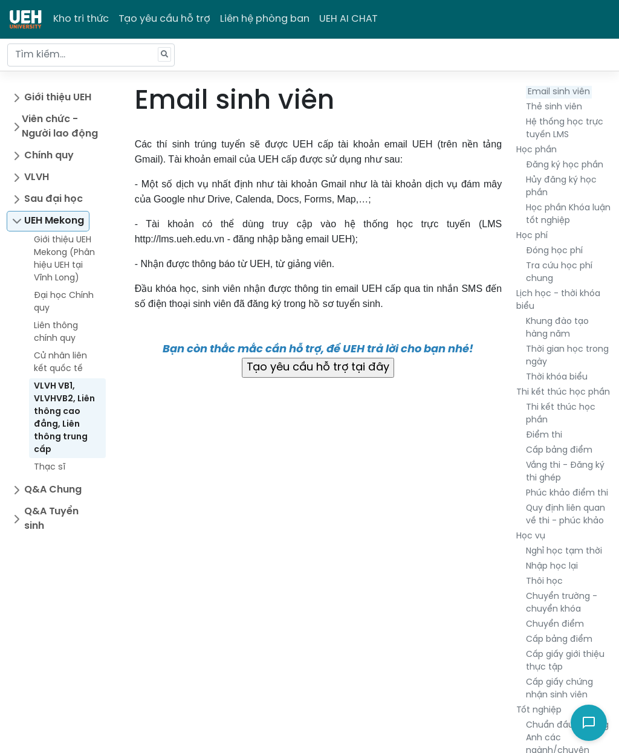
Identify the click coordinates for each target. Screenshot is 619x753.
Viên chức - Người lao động (60, 126)
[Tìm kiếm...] (91, 55)
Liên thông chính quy (56, 332)
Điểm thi (544, 435)
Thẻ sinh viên (554, 107)
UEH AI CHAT (348, 19)
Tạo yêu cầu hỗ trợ (164, 19)
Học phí (532, 236)
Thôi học (544, 581)
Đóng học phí (554, 251)
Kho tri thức (81, 19)
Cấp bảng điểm (559, 450)
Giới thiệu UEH (57, 97)
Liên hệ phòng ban (265, 19)
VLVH (36, 177)
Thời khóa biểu (557, 377)
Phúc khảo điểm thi (567, 493)
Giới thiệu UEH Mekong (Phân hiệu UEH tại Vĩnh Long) (64, 259)
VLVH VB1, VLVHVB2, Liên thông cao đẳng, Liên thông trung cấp (64, 418)
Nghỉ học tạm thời (564, 551)
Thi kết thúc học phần (563, 392)
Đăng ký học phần (564, 165)
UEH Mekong (54, 221)
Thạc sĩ (49, 467)
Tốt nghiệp (539, 710)
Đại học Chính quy (64, 302)
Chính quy (49, 155)
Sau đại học (53, 199)
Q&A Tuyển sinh (51, 518)
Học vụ (530, 536)
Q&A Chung (53, 490)
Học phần (536, 150)
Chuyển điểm (555, 624)
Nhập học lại (552, 566)
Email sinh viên (559, 92)
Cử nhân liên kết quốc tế (60, 362)
